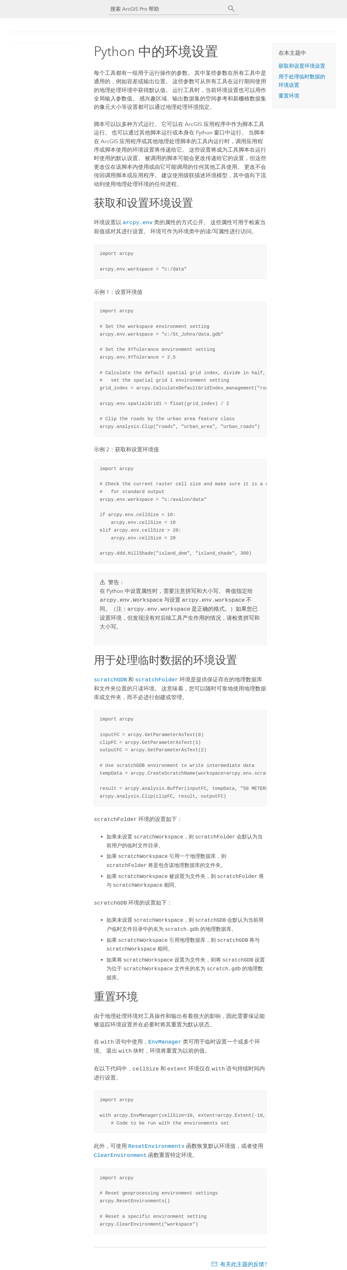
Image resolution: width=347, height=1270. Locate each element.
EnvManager (164, 1037)
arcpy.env (138, 222)
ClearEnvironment (120, 1148)
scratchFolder (156, 677)
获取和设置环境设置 (302, 66)
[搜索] (231, 9)
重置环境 (289, 96)
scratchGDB (110, 677)
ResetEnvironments (156, 1140)
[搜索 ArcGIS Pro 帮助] (167, 9)
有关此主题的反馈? (243, 1257)
